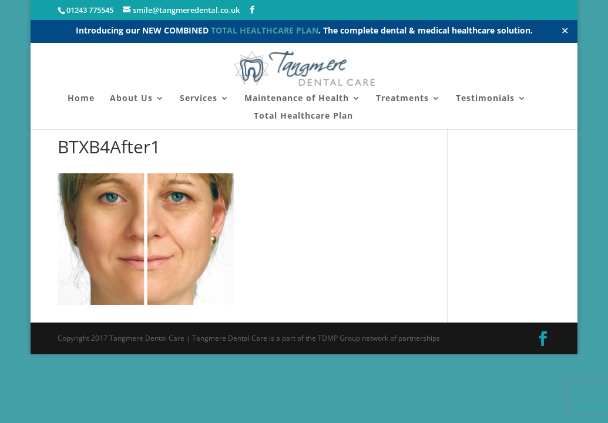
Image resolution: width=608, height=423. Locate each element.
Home (81, 98)
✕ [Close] (565, 30)
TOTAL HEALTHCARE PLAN (264, 30)
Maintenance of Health (296, 98)
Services (198, 98)
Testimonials (485, 98)
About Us (131, 98)
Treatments (402, 98)
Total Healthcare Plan (303, 116)
